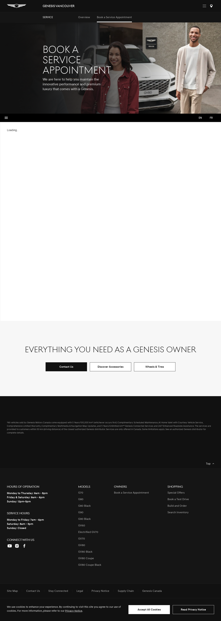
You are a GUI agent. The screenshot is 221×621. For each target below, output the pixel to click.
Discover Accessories (110, 367)
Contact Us (66, 367)
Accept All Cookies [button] (149, 609)
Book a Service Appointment (114, 17)
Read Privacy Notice (193, 609)
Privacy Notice (73, 611)
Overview (84, 17)
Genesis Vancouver (59, 6)
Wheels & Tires (154, 367)
